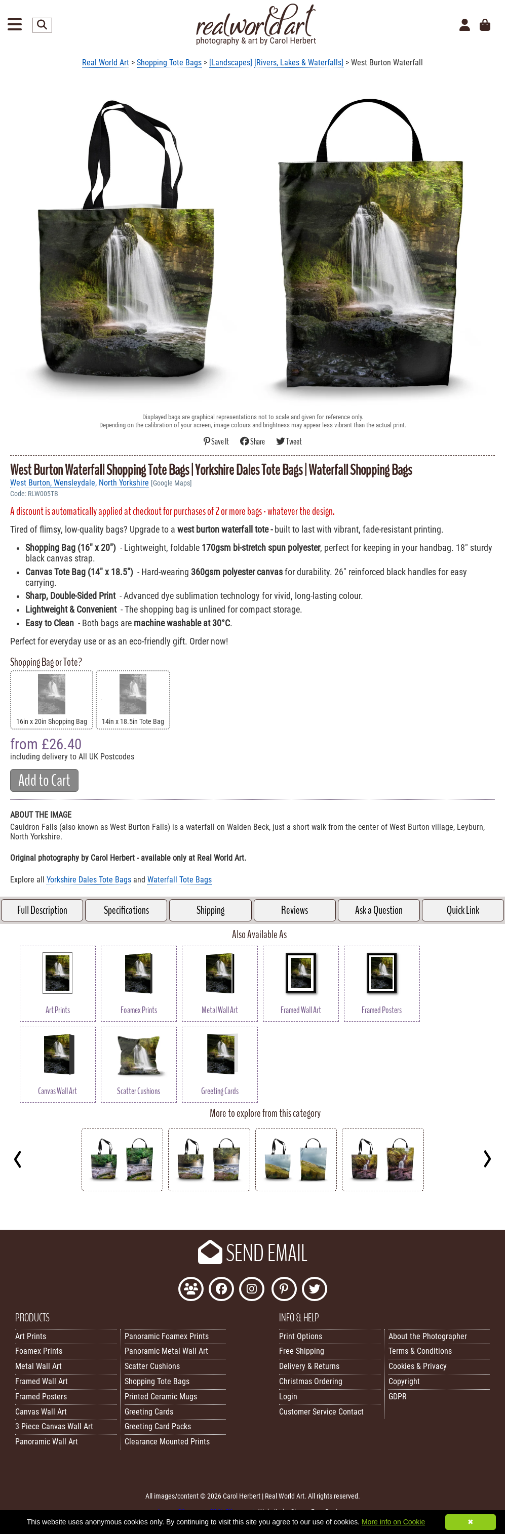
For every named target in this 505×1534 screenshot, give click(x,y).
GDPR (398, 1396)
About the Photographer (428, 1336)
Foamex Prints (38, 1351)
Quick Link (463, 910)
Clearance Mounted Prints (167, 1441)
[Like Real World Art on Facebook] (221, 1290)
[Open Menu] (15, 25)
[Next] (487, 1159)
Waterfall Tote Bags (179, 879)
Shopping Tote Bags (169, 62)
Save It (217, 442)
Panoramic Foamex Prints (167, 1336)
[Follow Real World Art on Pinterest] (284, 1290)
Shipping (210, 910)
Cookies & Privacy (418, 1366)
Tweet (289, 442)
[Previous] (18, 1159)
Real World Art (105, 62)
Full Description (42, 910)
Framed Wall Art (41, 1381)
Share (253, 442)
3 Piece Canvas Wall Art (54, 1426)
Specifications (126, 910)
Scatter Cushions (152, 1366)
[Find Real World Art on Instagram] (251, 1290)
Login (288, 1396)
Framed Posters (41, 1396)
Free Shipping (301, 1351)
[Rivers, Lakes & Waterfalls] (298, 62)
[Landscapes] (230, 62)
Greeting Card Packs (158, 1426)
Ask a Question (379, 910)
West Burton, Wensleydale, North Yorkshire (79, 483)
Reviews (294, 910)
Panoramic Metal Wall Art (166, 1351)
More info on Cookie (393, 1522)
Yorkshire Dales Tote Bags (89, 879)
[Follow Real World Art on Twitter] (314, 1290)
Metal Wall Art (38, 1366)
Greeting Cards (149, 1412)
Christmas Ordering (310, 1381)
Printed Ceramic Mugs (161, 1396)
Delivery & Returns (309, 1366)
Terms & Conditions (420, 1351)
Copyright (404, 1381)
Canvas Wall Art (41, 1412)
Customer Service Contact (321, 1412)
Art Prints (30, 1336)
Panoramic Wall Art (46, 1441)
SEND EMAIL (252, 1253)
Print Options (300, 1336)
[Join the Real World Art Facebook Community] (191, 1290)
